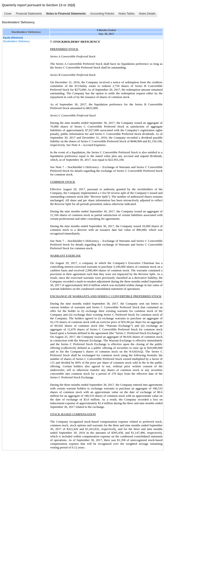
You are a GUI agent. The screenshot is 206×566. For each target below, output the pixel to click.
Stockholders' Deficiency (16, 41)
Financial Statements (29, 13)
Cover (8, 13)
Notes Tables (127, 13)
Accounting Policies (102, 13)
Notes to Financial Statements (66, 13)
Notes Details (147, 13)
